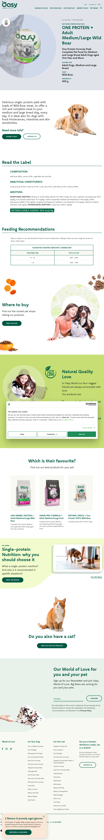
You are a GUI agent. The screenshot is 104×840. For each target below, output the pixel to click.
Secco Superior (58, 750)
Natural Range (32, 796)
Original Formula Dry (60, 746)
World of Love (8, 741)
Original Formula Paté (35, 768)
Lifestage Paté (32, 771)
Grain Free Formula (34, 760)
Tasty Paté (31, 786)
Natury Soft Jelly (33, 793)
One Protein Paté (33, 775)
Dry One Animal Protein (35, 757)
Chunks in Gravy (59, 766)
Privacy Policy (85, 710)
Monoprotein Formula (35, 753)
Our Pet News (96, 577)
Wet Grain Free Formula (35, 782)
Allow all (82, 434)
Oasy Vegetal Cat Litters (61, 809)
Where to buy (11, 136)
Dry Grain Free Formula (35, 764)
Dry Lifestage (32, 750)
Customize (52, 434)
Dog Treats (31, 800)
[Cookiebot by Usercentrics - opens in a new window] (87, 404)
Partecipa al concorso (18, 832)
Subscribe (94, 698)
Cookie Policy (67, 420)
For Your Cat (59, 741)
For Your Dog (34, 741)
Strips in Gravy (32, 789)
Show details (87, 428)
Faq (85, 4)
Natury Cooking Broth (61, 791)
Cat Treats (57, 802)
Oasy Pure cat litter (60, 806)
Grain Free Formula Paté (36, 778)
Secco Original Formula (35, 746)
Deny (22, 434)
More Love (57, 798)
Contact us (92, 4)
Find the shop (11, 323)
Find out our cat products (52, 646)
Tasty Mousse (58, 773)
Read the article (12, 580)
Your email (57, 699)
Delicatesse (57, 781)
